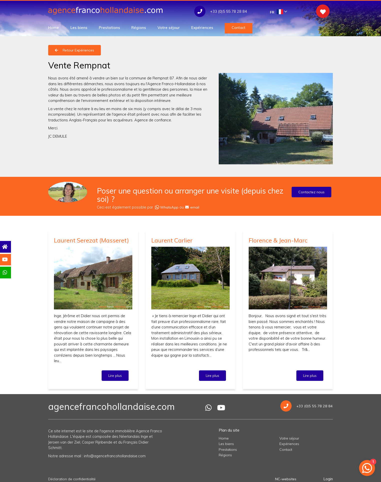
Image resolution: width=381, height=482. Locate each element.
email (193, 206)
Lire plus (115, 373)
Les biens (78, 27)
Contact (238, 27)
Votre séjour (169, 27)
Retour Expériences (74, 50)
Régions (138, 27)
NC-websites (284, 476)
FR (278, 11)
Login (328, 476)
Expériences (202, 27)
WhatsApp (167, 206)
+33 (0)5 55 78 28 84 (306, 403)
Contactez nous (311, 192)
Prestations (109, 27)
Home (53, 27)
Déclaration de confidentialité (73, 476)
